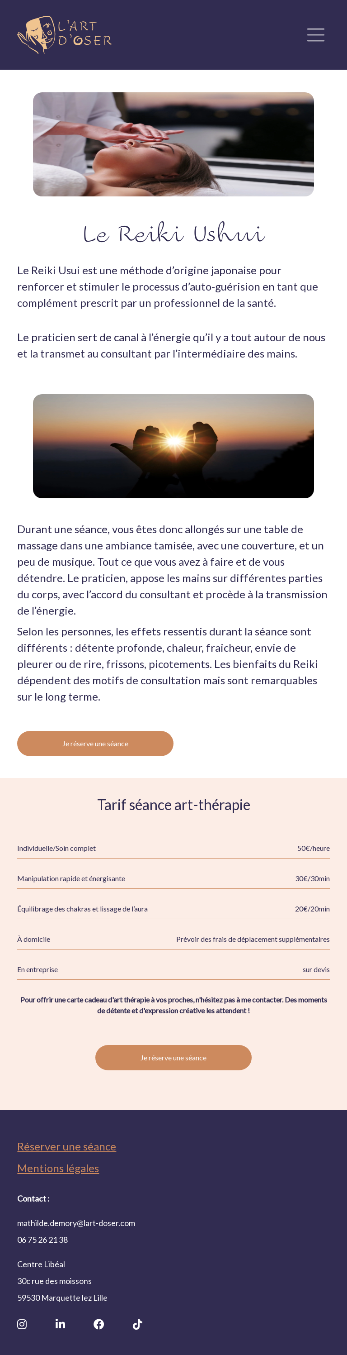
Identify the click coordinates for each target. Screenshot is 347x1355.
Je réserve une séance (95, 743)
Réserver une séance (66, 1146)
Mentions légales (58, 1167)
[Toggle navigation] (316, 35)
